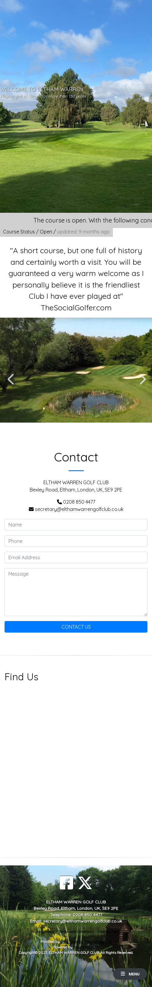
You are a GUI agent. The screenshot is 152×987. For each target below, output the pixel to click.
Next (141, 376)
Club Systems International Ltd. (86, 941)
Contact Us (76, 627)
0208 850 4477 (79, 502)
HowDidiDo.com (86, 947)
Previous (11, 376)
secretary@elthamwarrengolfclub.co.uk (79, 509)
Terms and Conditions (76, 931)
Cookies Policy (109, 931)
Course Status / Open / (56, 232)
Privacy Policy (42, 931)
